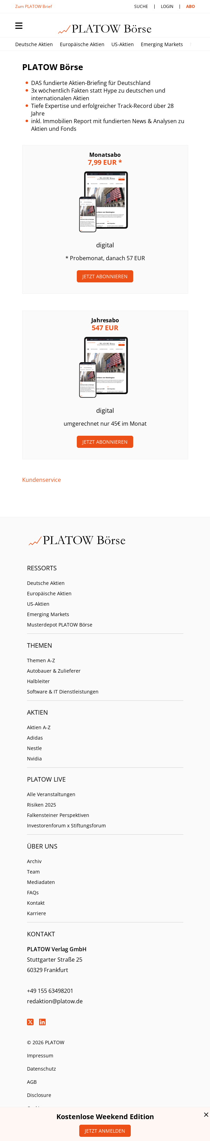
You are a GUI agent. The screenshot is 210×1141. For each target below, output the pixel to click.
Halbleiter (38, 681)
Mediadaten (41, 882)
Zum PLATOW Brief (33, 6)
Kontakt (36, 903)
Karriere (36, 913)
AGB (32, 1082)
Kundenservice (41, 480)
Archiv (34, 861)
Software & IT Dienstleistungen (63, 691)
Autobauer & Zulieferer (54, 670)
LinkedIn (42, 1022)
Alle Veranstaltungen (51, 794)
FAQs (33, 892)
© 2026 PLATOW (45, 1042)
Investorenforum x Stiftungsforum (66, 825)
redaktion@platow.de (55, 1001)
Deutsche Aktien (34, 44)
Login (167, 6)
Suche (141, 6)
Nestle (34, 748)
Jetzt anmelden (105, 1130)
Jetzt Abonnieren (105, 276)
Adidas (35, 737)
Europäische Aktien (82, 44)
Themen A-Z (41, 660)
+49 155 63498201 (50, 991)
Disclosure (39, 1095)
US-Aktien (122, 44)
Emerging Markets (162, 44)
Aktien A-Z (39, 727)
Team (33, 871)
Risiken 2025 (41, 804)
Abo (190, 6)
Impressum (40, 1055)
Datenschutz (41, 1068)
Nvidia (34, 758)
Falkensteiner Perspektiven (58, 815)
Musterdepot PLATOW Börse (59, 624)
